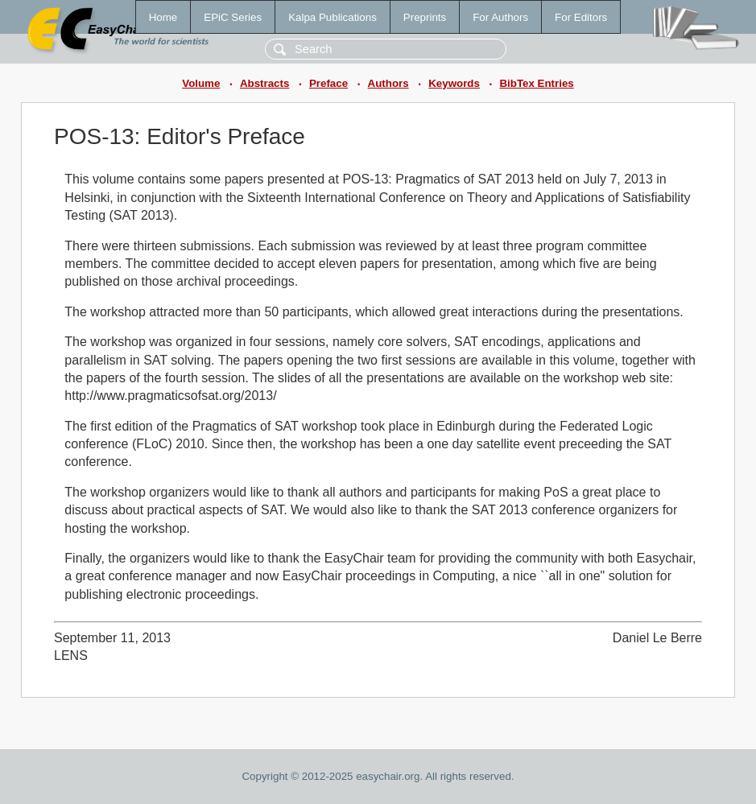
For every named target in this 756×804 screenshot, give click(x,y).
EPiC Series (233, 17)
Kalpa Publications (332, 17)
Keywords (454, 83)
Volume (201, 83)
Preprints (424, 17)
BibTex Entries (536, 83)
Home (163, 17)
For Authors (500, 17)
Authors (388, 83)
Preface (328, 83)
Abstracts (264, 83)
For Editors (581, 17)
